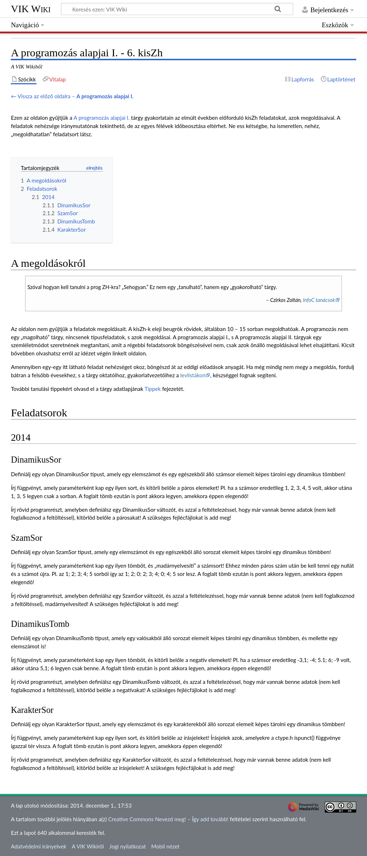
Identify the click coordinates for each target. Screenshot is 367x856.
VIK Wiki (31, 8)
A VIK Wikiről (88, 846)
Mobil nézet (165, 846)
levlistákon (192, 375)
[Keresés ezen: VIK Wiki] (177, 9)
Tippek (152, 389)
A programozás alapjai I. (101, 117)
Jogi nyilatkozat (127, 846)
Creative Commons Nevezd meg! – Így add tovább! (168, 819)
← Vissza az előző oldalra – (72, 96)
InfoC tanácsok (319, 300)
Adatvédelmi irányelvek (38, 846)
